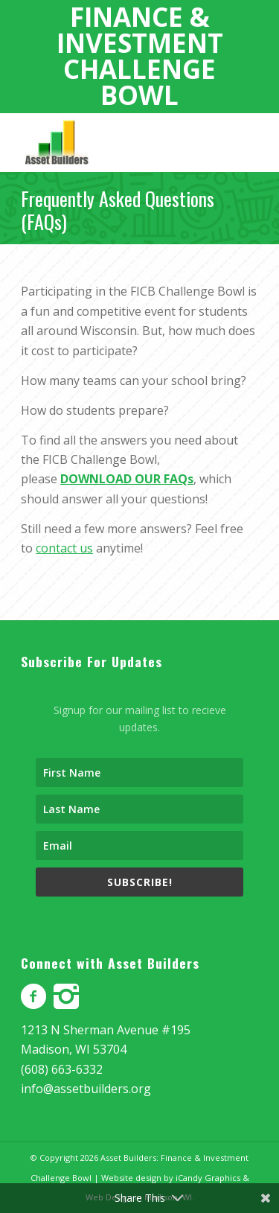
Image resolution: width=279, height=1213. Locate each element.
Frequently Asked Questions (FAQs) (117, 210)
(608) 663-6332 (62, 1069)
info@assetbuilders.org (86, 1088)
